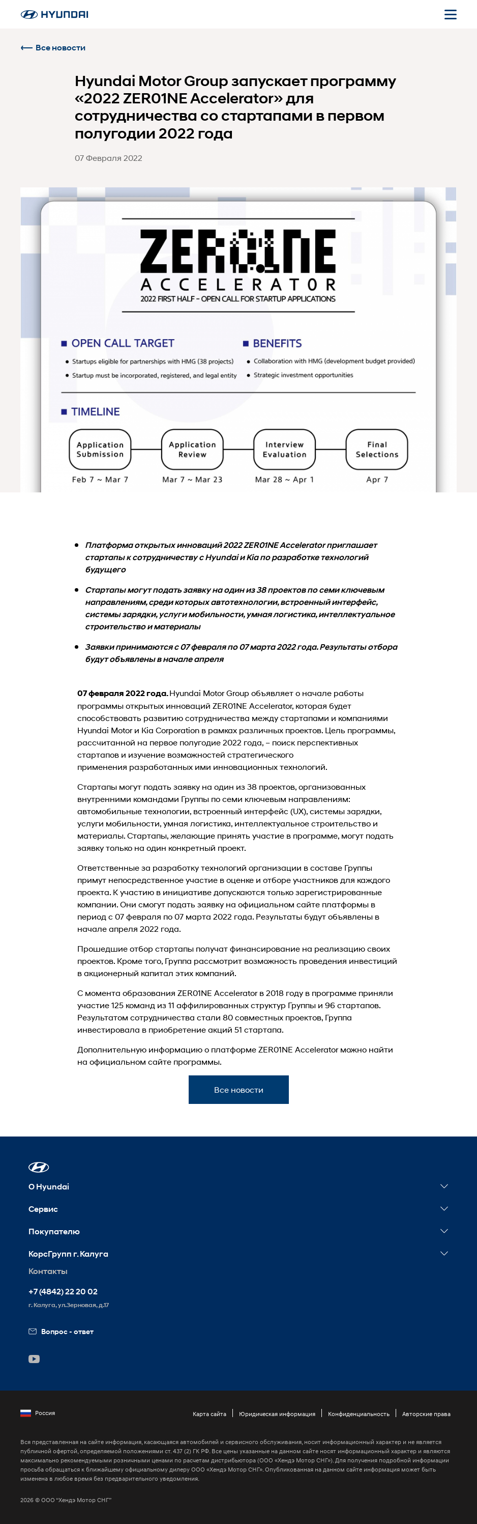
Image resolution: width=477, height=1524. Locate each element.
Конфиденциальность (359, 1414)
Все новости (52, 47)
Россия (37, 1413)
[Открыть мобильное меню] (450, 14)
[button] (38, 1167)
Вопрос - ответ (61, 1331)
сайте (308, 904)
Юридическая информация (277, 1414)
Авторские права (426, 1414)
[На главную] (54, 14)
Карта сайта (209, 1414)
